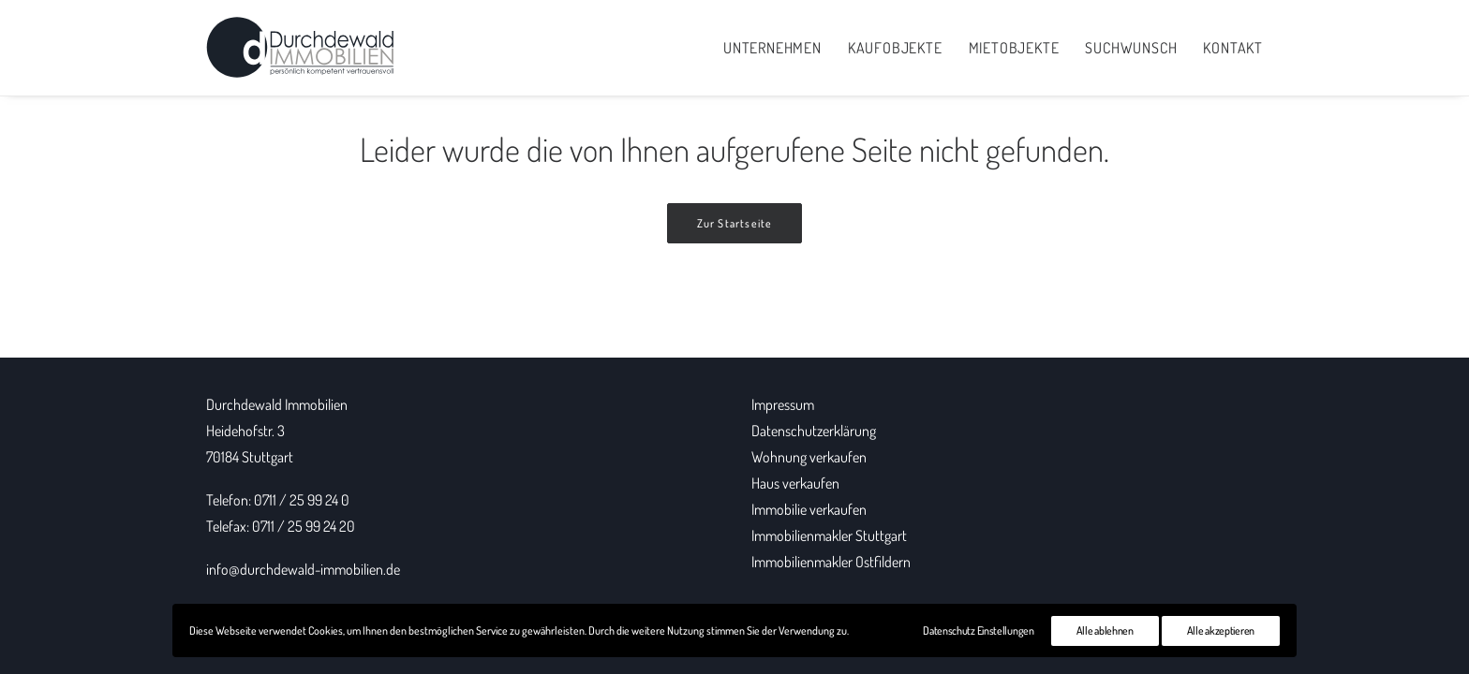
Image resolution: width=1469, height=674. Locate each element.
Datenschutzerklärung (813, 430)
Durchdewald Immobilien (277, 404)
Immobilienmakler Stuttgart (829, 535)
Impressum (782, 404)
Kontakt (1233, 47)
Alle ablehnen (1105, 630)
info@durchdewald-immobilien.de (303, 569)
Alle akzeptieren (1220, 630)
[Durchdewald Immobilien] (300, 48)
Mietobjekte (1014, 47)
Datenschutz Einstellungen (978, 630)
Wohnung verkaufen (809, 456)
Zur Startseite (735, 223)
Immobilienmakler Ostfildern (831, 561)
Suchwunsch (1131, 47)
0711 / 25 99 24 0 (301, 500)
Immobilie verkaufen (809, 509)
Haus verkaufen (795, 483)
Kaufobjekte (895, 47)
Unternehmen (772, 47)
